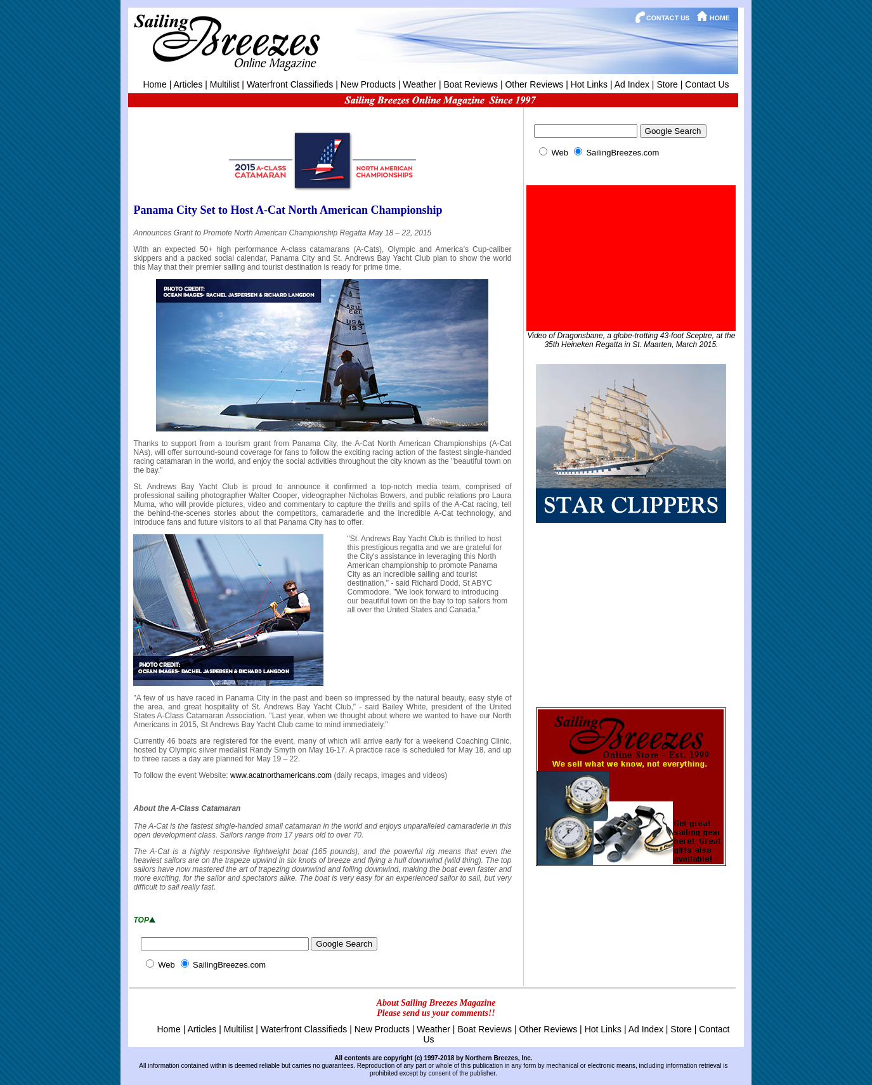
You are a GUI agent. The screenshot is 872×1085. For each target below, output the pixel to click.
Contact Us (707, 84)
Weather (419, 84)
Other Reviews (534, 84)
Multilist (225, 84)
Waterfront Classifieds (290, 84)
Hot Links (589, 84)
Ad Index (632, 84)
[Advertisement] (631, 613)
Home (154, 84)
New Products (368, 84)
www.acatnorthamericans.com (281, 775)
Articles (187, 84)
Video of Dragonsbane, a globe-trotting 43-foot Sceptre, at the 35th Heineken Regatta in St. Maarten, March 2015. (631, 340)
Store (666, 84)
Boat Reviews (470, 84)
